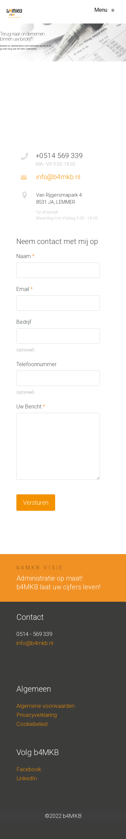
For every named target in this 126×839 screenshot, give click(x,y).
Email (24, 289)
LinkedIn (26, 778)
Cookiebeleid (31, 724)
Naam (25, 256)
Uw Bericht (30, 406)
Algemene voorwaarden (45, 705)
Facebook (28, 769)
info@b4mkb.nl (34, 643)
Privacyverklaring (36, 714)
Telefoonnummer (36, 364)
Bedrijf (23, 322)
